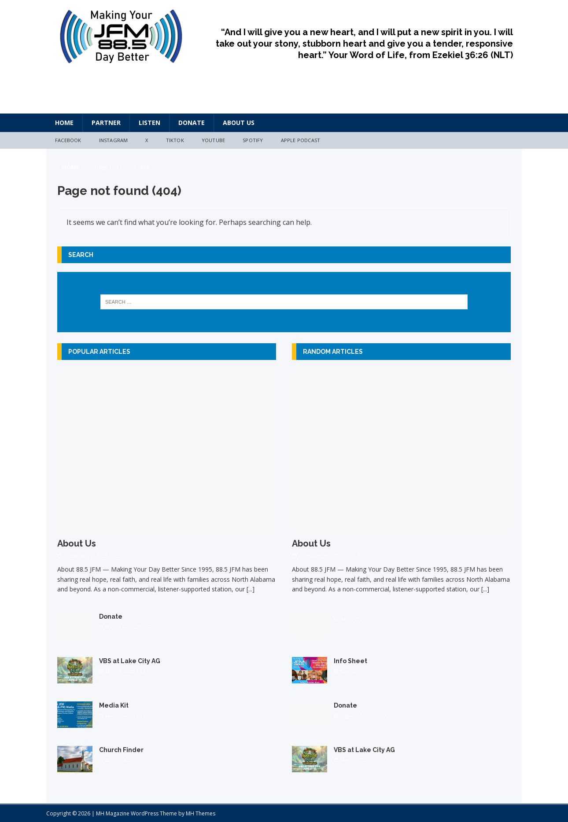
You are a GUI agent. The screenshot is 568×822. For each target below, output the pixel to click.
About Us (238, 122)
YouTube (213, 140)
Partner (106, 122)
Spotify (253, 140)
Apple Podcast (301, 140)
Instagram (113, 140)
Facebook (68, 140)
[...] (250, 589)
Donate (191, 122)
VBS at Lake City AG (129, 660)
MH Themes (200, 813)
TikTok (175, 140)
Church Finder (121, 749)
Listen (149, 122)
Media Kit (114, 705)
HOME (64, 122)
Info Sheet (350, 660)
